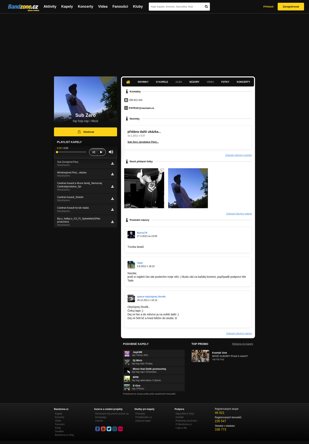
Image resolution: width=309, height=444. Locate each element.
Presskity (140, 413)
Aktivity (50, 6)
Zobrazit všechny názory (239, 333)
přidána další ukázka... (144, 131)
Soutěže (59, 431)
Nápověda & (185, 413)
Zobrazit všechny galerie (239, 213)
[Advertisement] (154, 43)
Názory (194, 82)
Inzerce (99, 420)
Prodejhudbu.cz (143, 417)
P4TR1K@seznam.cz (141, 108)
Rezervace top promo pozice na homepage (111, 415)
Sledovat (85, 132)
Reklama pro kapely (242, 344)
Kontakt (180, 417)
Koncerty (85, 6)
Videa (103, 6)
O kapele (162, 82)
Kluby (138, 6)
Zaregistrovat (291, 6)
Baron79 (142, 232)
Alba (178, 82)
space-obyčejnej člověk (151, 296)
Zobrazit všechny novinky (238, 155)
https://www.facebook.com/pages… (149, 243)
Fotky (225, 82)
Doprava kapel (143, 420)
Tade (140, 262)
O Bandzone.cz (184, 424)
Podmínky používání (186, 420)
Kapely (67, 6)
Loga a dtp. (181, 427)
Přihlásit (268, 6)
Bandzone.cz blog (64, 435)
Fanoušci (120, 6)
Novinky (143, 82)
